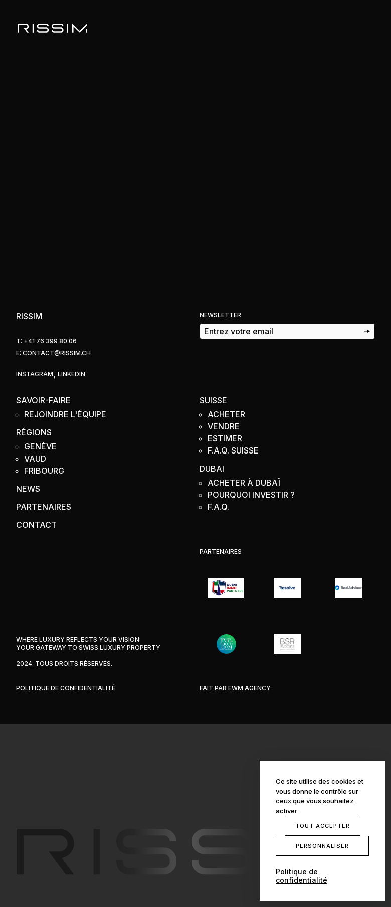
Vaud (35, 459)
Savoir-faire (43, 400)
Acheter (226, 414)
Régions (34, 432)
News (28, 489)
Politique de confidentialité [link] (301, 876)
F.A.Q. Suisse (233, 450)
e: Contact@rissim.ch (53, 353)
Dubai (212, 469)
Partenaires (43, 507)
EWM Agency (249, 688)
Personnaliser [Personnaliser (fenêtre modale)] (322, 845)
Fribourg (44, 471)
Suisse (213, 400)
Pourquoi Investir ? (251, 495)
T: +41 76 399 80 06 (46, 341)
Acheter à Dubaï (244, 483)
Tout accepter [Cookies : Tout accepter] (322, 825)
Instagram (34, 374)
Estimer (225, 438)
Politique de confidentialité (65, 688)
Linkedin (71, 374)
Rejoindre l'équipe (65, 414)
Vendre (224, 426)
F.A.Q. (218, 507)
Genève (40, 446)
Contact (36, 525)
